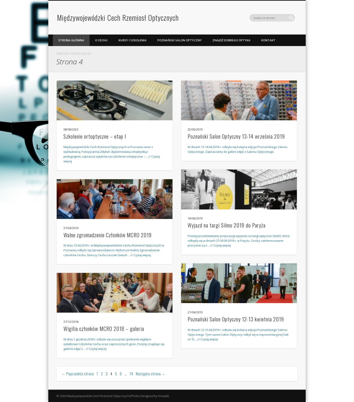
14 (131, 373)
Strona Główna (71, 40)
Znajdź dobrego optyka (231, 40)
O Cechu (101, 40)
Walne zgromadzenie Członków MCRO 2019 (107, 235)
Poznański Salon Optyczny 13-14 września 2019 (236, 136)
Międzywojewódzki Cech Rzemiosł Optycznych (118, 17)
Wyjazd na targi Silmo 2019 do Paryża (227, 225)
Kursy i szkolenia (133, 40)
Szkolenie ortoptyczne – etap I (94, 136)
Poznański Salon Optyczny (179, 40)
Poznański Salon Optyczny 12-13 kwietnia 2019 (236, 319)
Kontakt (268, 40)
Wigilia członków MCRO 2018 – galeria (103, 328)
